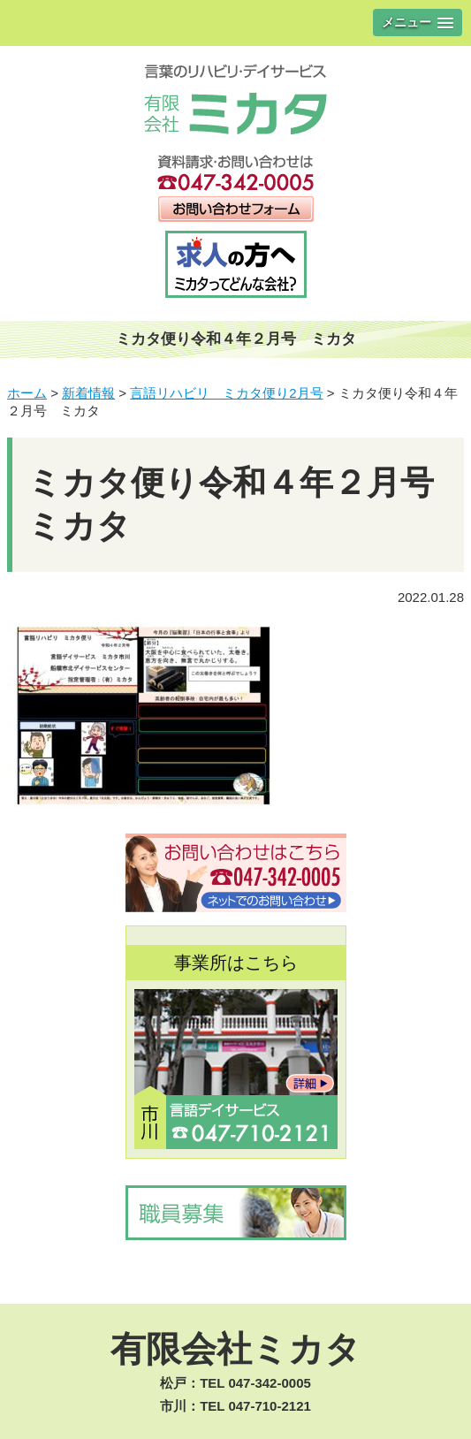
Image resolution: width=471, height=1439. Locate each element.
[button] (417, 22)
